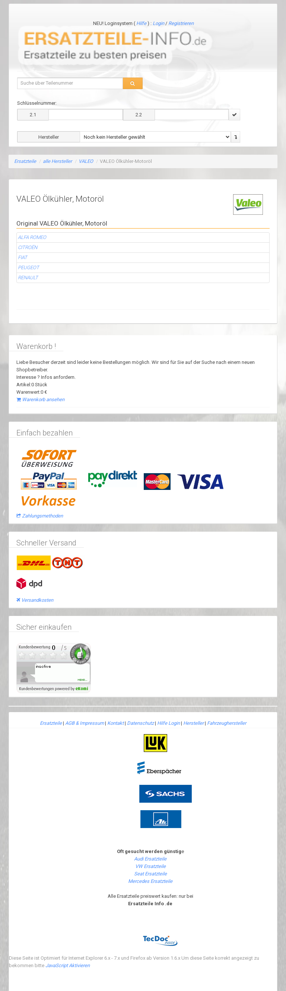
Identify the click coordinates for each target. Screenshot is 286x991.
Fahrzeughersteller (226, 723)
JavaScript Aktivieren (67, 965)
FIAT (22, 257)
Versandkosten (34, 600)
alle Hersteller (57, 161)
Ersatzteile (25, 161)
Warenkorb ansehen (40, 399)
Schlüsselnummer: (37, 103)
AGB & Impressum (84, 723)
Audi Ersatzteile (150, 859)
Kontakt (115, 723)
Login (159, 23)
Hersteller (193, 723)
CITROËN (27, 247)
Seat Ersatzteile (150, 874)
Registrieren (181, 23)
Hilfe (141, 23)
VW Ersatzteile (150, 866)
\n (155, 136)
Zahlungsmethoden (39, 516)
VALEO (86, 161)
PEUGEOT (28, 267)
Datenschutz (140, 723)
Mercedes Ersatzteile (150, 881)
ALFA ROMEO (32, 237)
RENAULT (28, 277)
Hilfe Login (168, 723)
